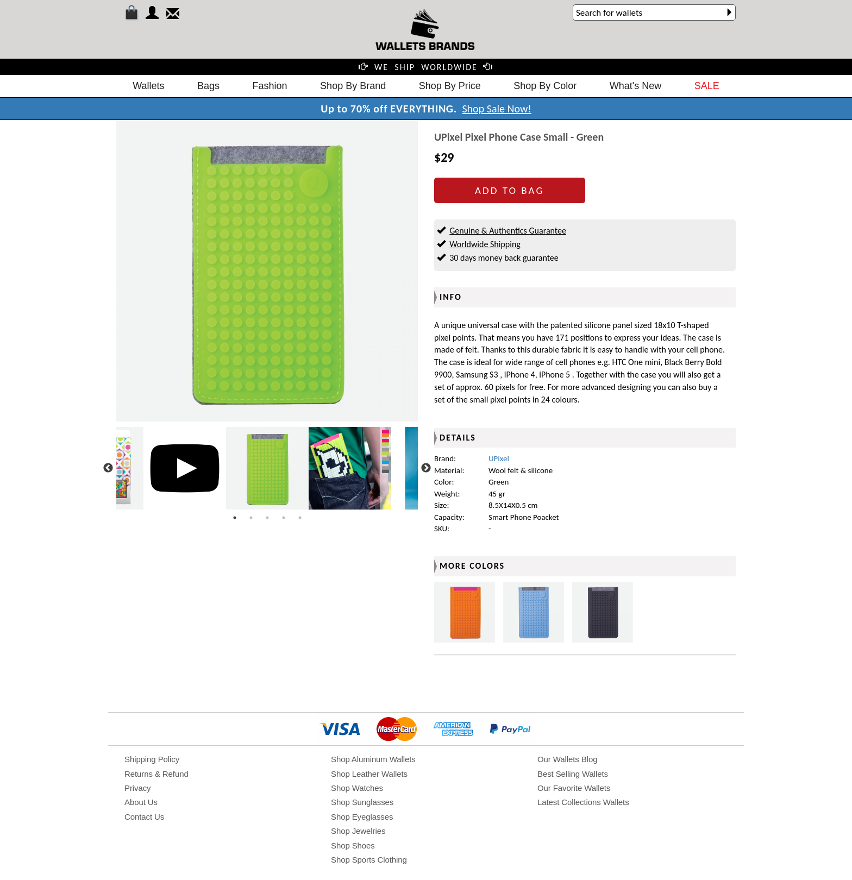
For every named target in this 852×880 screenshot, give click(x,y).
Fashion (270, 85)
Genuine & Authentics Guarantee (507, 230)
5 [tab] (300, 517)
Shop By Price (450, 85)
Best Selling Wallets (572, 773)
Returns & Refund (156, 773)
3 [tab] (267, 517)
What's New (635, 85)
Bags (208, 85)
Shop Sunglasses (362, 802)
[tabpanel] (267, 468)
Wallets (148, 85)
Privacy (137, 788)
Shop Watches (357, 788)
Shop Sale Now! (496, 108)
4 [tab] (283, 517)
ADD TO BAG (509, 190)
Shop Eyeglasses (362, 816)
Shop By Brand (353, 85)
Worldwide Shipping (485, 244)
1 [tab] (234, 517)
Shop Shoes (353, 845)
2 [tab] (251, 517)
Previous (108, 468)
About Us (141, 802)
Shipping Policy (151, 759)
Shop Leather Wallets (369, 773)
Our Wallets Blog (567, 759)
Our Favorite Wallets (573, 788)
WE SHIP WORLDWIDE (426, 67)
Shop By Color (545, 85)
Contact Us (144, 816)
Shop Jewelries (358, 830)
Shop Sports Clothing (369, 859)
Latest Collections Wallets (583, 802)
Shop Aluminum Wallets (373, 759)
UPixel (498, 458)
